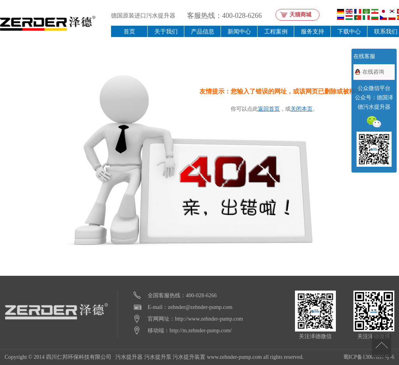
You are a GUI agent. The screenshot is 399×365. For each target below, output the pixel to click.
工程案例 (276, 31)
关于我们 (166, 31)
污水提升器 (129, 357)
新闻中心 (239, 31)
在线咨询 (373, 72)
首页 (129, 31)
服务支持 (312, 31)
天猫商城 (300, 15)
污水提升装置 (189, 357)
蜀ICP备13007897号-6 (368, 357)
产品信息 (202, 31)
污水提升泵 (157, 357)
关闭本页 (301, 109)
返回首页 (269, 109)
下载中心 (349, 31)
